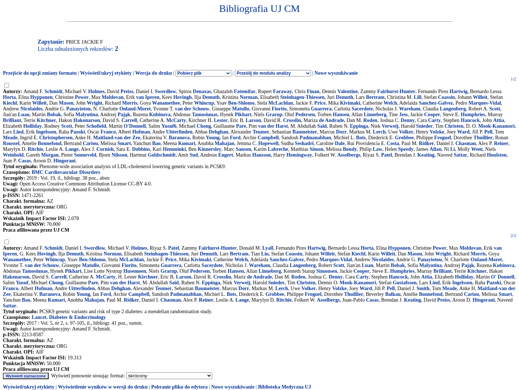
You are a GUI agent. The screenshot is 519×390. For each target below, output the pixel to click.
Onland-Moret (135, 108)
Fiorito (279, 108)
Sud (194, 155)
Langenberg (453, 108)
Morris (129, 103)
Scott (494, 108)
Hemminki (174, 149)
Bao (156, 143)
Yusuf (22, 282)
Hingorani (64, 160)
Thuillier (483, 137)
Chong (204, 126)
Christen (454, 126)
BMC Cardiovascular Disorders (66, 172)
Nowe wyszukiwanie (336, 73)
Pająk (123, 114)
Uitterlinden (179, 132)
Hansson (261, 155)
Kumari (186, 143)
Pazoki (77, 132)
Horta (9, 97)
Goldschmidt (162, 155)
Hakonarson (87, 120)
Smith (423, 288)
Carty (434, 120)
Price (319, 103)
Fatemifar (245, 91)
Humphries (473, 114)
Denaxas (202, 91)
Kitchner (46, 120)
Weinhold (13, 155)
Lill (417, 97)
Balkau (393, 294)
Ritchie (35, 149)
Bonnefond (49, 143)
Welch (390, 103)
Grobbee (404, 137)
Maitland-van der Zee (116, 137)
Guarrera (321, 108)
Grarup (274, 114)
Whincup (204, 103)
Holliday (32, 126)
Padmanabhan (315, 137)
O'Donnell (135, 126)
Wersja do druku (153, 73)
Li (452, 149)
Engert (225, 155)
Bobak (54, 114)
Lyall (267, 248)
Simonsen (326, 271)
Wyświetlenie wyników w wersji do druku (103, 387)
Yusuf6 (169, 126)
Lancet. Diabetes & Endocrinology (69, 317)
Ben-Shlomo (241, 103)
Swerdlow (165, 91)
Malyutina (86, 114)
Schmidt (54, 91)
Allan (436, 149)
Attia (498, 120)
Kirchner (148, 277)
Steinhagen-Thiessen (302, 97)
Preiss (127, 91)
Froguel (442, 137)
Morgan (49, 155)
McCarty (176, 120)
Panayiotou (78, 108)
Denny (408, 120)
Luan (24, 114)
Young (212, 137)
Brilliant (12, 120)
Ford (235, 137)
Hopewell (268, 143)
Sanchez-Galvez (436, 103)
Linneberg (375, 114)
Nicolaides (32, 108)
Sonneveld (85, 155)
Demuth (210, 97)
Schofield (96, 126)
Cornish (105, 149)
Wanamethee (166, 103)
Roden (370, 120)
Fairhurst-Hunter (396, 91)
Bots (360, 137)
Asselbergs (348, 155)
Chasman (465, 143)
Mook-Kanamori (496, 126)
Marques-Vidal (485, 103)
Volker (406, 132)
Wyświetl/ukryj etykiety (106, 73)
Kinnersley (209, 149)
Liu (265, 254)
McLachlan (280, 103)
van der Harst (273, 126)
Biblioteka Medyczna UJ (284, 387)
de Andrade (331, 120)
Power (82, 97)
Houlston (496, 155)
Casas (24, 160)
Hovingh (182, 97)
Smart (124, 143)
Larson (253, 120)
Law (377, 149)
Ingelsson (46, 132)
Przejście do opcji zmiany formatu (40, 73)
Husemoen (134, 271)
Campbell (268, 137)
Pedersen (305, 114)
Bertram (375, 97)
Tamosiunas (205, 114)
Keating (425, 155)
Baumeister (304, 132)
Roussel (11, 143)
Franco (108, 132)
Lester (220, 120)
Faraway (282, 91)
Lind (18, 132)
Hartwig (458, 91)
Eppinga (359, 126)
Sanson (243, 149)
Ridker (426, 143)
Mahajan (224, 143)
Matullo (240, 108)
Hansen (341, 114)
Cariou (90, 143)
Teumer (261, 132)
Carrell (129, 120)
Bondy (350, 149)
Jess (403, 114)
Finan (313, 91)
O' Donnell (502, 277)
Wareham (409, 108)
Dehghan (218, 132)
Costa (393, 143)
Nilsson (119, 155)
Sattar (460, 155)
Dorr (341, 132)
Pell (488, 132)
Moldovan (113, 97)
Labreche (278, 149)
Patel (386, 155)
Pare (241, 126)
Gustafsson (405, 282)
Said (322, 126)
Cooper (432, 114)
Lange (72, 149)
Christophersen (56, 137)
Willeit (480, 97)
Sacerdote (362, 108)
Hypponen (41, 97)
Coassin (446, 97)
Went (477, 149)
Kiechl (10, 103)
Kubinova (159, 114)
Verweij (390, 126)
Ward (463, 132)
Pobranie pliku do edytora (179, 387)
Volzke (437, 132)
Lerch (379, 132)
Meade (10, 137)
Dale (340, 143)
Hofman (141, 132)
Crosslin (292, 120)
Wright (94, 103)
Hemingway (299, 155)
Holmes (96, 91)
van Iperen (147, 97)
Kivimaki (350, 103)
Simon (316, 149)
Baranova (179, 137)
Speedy (406, 149)
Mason (66, 103)
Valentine (347, 91)
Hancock (470, 120)
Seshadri (304, 143)
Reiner (501, 143)
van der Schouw (192, 108)
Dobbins (141, 149)
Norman (249, 97)
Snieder (424, 126)
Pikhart (243, 114)
